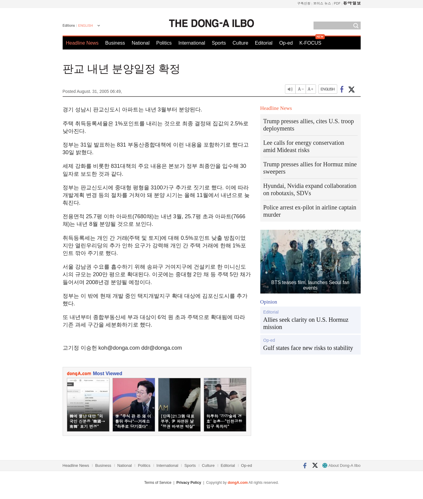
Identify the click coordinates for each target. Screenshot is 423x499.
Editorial (263, 43)
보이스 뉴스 (322, 3)
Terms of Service (157, 482)
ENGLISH (85, 25)
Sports (219, 43)
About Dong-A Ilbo (341, 465)
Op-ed (286, 43)
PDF (337, 3)
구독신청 (303, 3)
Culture (240, 43)
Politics (164, 43)
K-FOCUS (310, 43)
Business (115, 43)
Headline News (82, 43)
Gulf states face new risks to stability (308, 348)
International (191, 43)
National (141, 43)
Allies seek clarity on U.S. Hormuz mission (306, 323)
